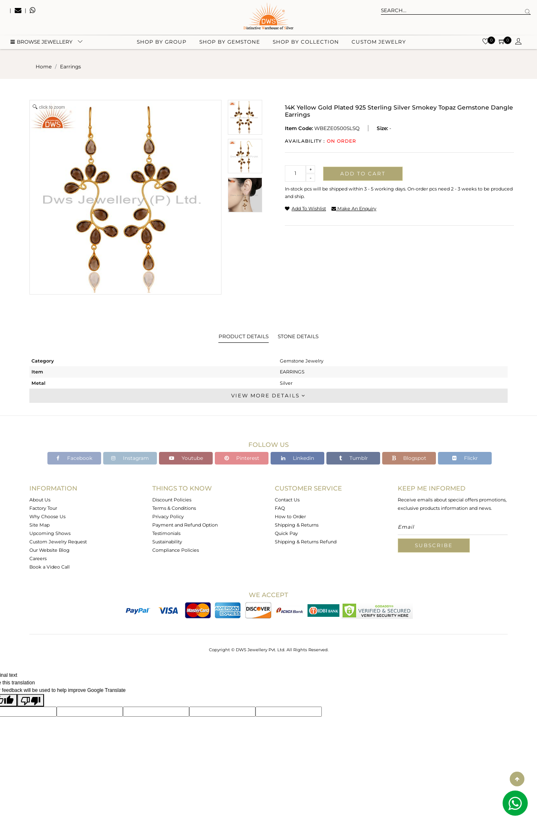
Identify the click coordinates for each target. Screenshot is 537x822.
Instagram (130, 458)
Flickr (465, 458)
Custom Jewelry (379, 42)
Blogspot (409, 458)
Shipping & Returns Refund (305, 542)
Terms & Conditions (174, 508)
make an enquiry (353, 208)
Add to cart (363, 173)
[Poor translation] (30, 700)
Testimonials (166, 533)
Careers (38, 558)
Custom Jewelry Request (58, 542)
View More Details (268, 395)
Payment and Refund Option (185, 525)
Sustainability (167, 542)
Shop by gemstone (229, 42)
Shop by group (162, 42)
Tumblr (353, 458)
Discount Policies (171, 500)
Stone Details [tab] (298, 336)
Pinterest (241, 458)
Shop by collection (306, 42)
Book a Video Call (49, 567)
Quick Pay (286, 533)
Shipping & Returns (296, 525)
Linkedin (297, 458)
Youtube (186, 458)
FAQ (280, 508)
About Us (39, 500)
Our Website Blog (49, 550)
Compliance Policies (175, 550)
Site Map (39, 525)
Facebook (74, 458)
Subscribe (434, 545)
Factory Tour (43, 508)
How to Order (290, 516)
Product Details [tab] (243, 336)
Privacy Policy (168, 516)
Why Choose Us (47, 516)
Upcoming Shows (49, 533)
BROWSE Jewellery (41, 42)
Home (44, 66)
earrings (70, 66)
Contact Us (287, 500)
